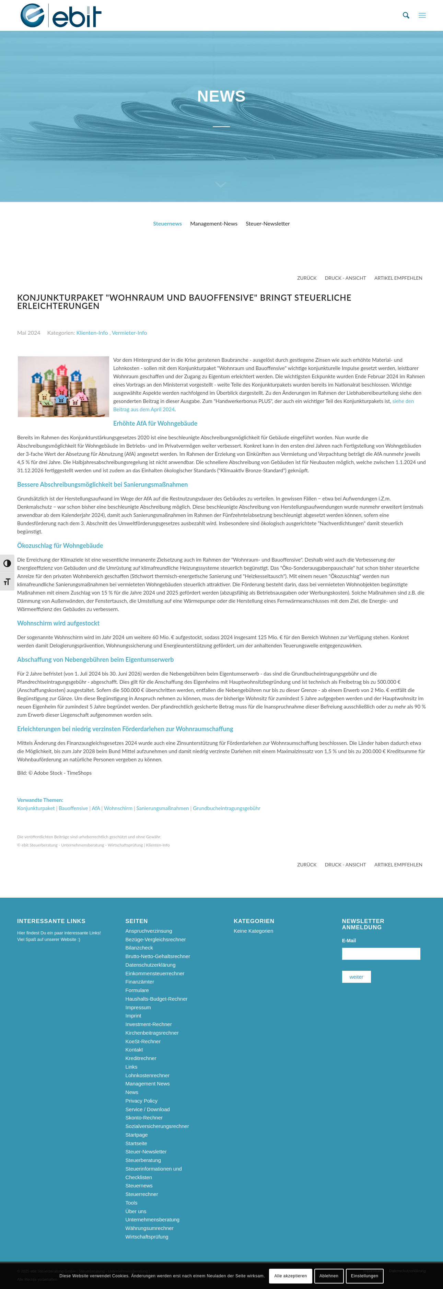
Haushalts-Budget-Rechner (157, 999)
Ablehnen (329, 1276)
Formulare (137, 990)
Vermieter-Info (129, 332)
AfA (96, 808)
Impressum (138, 1007)
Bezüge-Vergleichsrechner (156, 939)
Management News (148, 1083)
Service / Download (148, 1109)
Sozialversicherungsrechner (157, 1126)
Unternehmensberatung (153, 1219)
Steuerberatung (143, 1160)
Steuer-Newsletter (268, 223)
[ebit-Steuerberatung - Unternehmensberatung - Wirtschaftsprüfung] (61, 15)
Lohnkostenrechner (148, 1075)
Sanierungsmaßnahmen (163, 808)
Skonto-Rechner (144, 1117)
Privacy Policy (142, 1101)
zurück (306, 278)
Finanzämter (140, 982)
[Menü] (422, 15)
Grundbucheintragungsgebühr (226, 808)
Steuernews (167, 223)
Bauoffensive (73, 808)
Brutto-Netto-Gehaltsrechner (158, 956)
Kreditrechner (141, 1058)
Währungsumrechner (150, 1228)
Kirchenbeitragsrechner (152, 1033)
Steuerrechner (142, 1194)
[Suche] (406, 15)
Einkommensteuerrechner (155, 973)
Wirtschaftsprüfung (147, 1237)
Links (132, 1067)
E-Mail (349, 940)
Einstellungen (364, 1276)
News (132, 1092)
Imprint (133, 1015)
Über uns (136, 1211)
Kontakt (134, 1049)
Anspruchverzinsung (149, 931)
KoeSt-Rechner (143, 1041)
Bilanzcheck (139, 948)
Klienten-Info (92, 332)
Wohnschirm (118, 808)
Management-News (213, 223)
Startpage (137, 1135)
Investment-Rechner (149, 1024)
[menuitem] (406, 15)
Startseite (136, 1143)
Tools (132, 1203)
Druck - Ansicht (345, 278)
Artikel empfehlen (398, 278)
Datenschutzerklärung (151, 965)
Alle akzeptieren (291, 1276)
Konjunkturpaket (36, 808)
